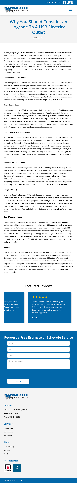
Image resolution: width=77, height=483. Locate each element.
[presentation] (22, 374)
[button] (70, 9)
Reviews (7, 450)
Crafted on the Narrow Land (13, 480)
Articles (6, 454)
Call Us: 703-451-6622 (54, 2)
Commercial (8, 428)
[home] (16, 10)
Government (8, 432)
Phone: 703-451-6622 (12, 417)
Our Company (9, 447)
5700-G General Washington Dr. (16, 410)
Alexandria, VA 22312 (11, 413)
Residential (8, 435)
